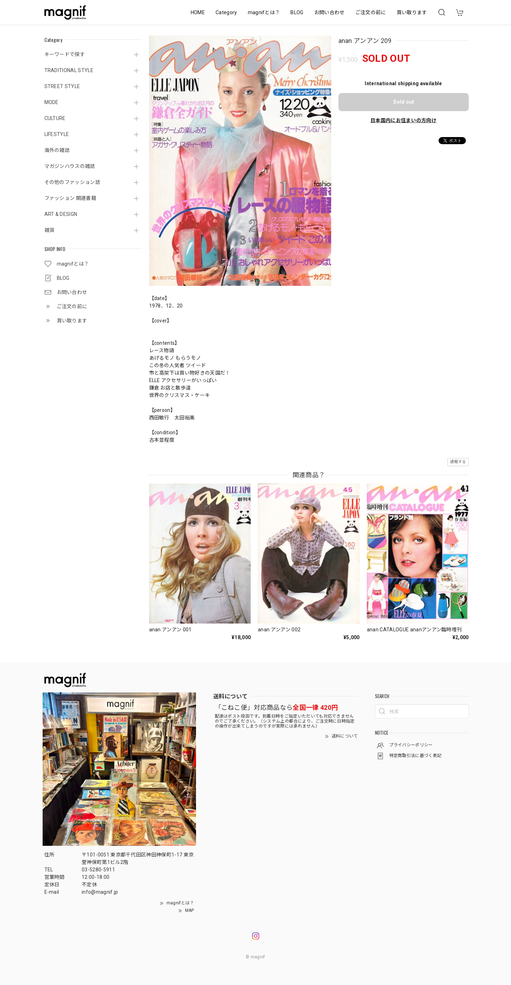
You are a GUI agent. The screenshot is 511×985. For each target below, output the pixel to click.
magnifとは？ (264, 12)
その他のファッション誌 (72, 182)
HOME (198, 12)
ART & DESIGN (60, 214)
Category (226, 12)
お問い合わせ (329, 12)
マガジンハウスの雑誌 (69, 166)
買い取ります (412, 12)
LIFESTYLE (56, 134)
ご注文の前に (370, 12)
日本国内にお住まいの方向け (403, 120)
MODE (51, 102)
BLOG (296, 12)
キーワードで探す (64, 54)
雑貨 (49, 230)
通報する (458, 461)
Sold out (403, 102)
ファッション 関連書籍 (70, 198)
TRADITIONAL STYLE (68, 70)
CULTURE (55, 118)
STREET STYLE (62, 86)
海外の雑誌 (57, 150)
